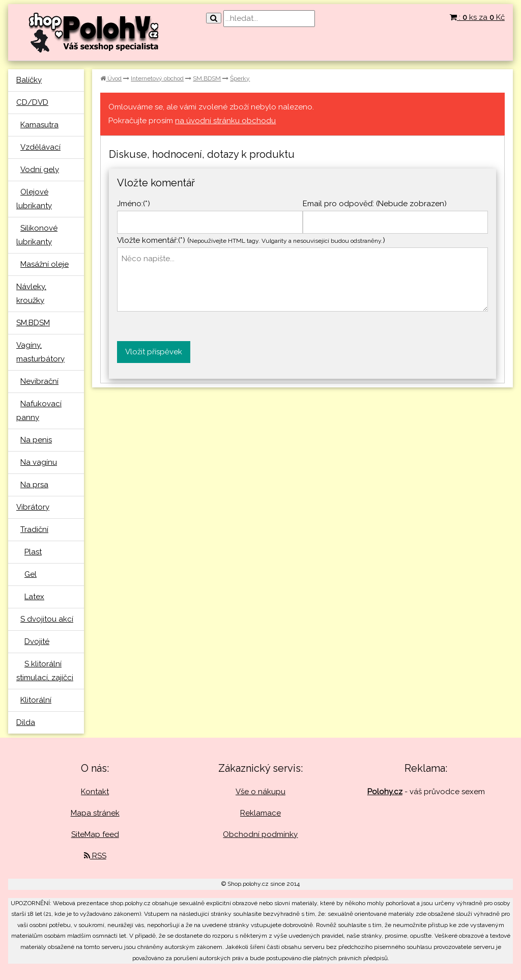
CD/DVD (32, 102)
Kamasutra (39, 124)
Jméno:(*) (133, 203)
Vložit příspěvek (153, 351)
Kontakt (95, 791)
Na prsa (34, 484)
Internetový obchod (157, 78)
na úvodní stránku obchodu (225, 120)
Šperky (240, 78)
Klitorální (35, 700)
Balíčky (29, 80)
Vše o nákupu (260, 791)
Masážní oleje (44, 264)
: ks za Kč (477, 17)
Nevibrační (39, 381)
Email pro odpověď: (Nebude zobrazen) (375, 203)
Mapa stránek (95, 813)
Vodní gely (39, 169)
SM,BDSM (33, 322)
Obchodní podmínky (260, 834)
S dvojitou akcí (46, 619)
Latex (34, 596)
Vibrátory (32, 507)
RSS (95, 855)
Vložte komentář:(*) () (251, 240)
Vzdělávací (40, 147)
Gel (30, 574)
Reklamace (260, 813)
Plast (33, 551)
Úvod (111, 78)
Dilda (25, 722)
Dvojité (36, 641)
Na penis (36, 439)
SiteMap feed (95, 834)
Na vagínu (38, 462)
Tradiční (34, 529)
